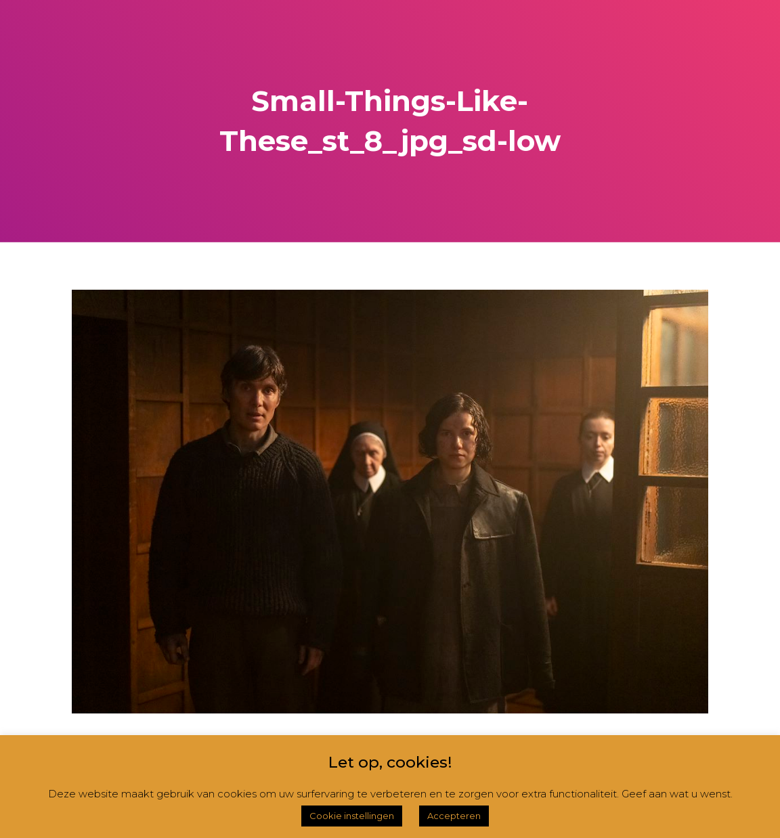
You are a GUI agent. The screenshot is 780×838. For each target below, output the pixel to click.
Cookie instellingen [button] (351, 815)
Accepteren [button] (454, 815)
